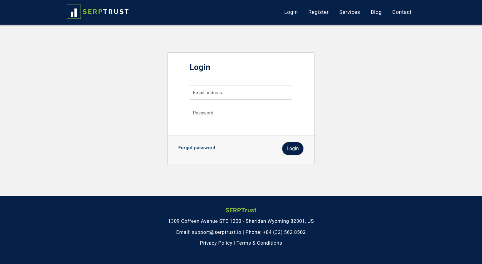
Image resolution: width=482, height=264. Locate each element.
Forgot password (196, 147)
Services (349, 12)
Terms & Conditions (259, 243)
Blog (376, 12)
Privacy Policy (216, 243)
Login (291, 12)
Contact (402, 12)
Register (318, 12)
